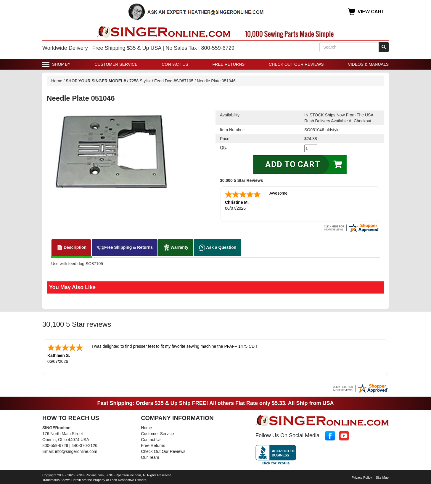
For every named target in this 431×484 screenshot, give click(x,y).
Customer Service (116, 64)
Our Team (150, 457)
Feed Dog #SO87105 (173, 80)
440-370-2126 (84, 445)
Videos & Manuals (368, 64)
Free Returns (229, 64)
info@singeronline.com (76, 451)
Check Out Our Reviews (296, 64)
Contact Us (175, 64)
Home (56, 80)
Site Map (382, 477)
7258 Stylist (140, 80)
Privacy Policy (362, 477)
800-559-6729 (55, 445)
